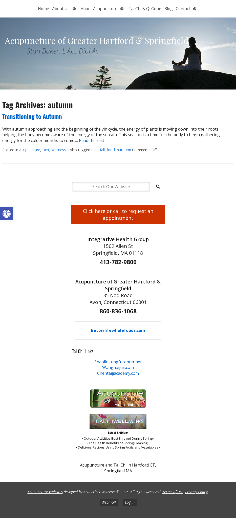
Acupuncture (29, 149)
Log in (130, 502)
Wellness (58, 149)
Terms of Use (172, 491)
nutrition (124, 149)
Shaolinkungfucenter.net (118, 362)
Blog (168, 8)
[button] (6, 213)
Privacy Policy (196, 491)
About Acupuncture (99, 8)
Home (43, 8)
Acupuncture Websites (45, 491)
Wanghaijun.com (118, 367)
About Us (61, 8)
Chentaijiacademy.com (118, 373)
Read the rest (91, 140)
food (111, 149)
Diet (45, 149)
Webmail (109, 502)
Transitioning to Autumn (32, 116)
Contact (183, 8)
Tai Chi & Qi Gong (144, 8)
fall (102, 149)
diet (94, 149)
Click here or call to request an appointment (118, 214)
